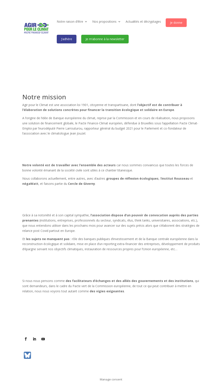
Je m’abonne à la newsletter (105, 39)
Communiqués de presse (104, 323)
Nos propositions (104, 21)
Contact (50, 323)
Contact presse (71, 323)
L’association (31, 323)
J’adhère (66, 39)
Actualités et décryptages (143, 21)
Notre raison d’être (70, 21)
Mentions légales (139, 323)
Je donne (176, 23)
